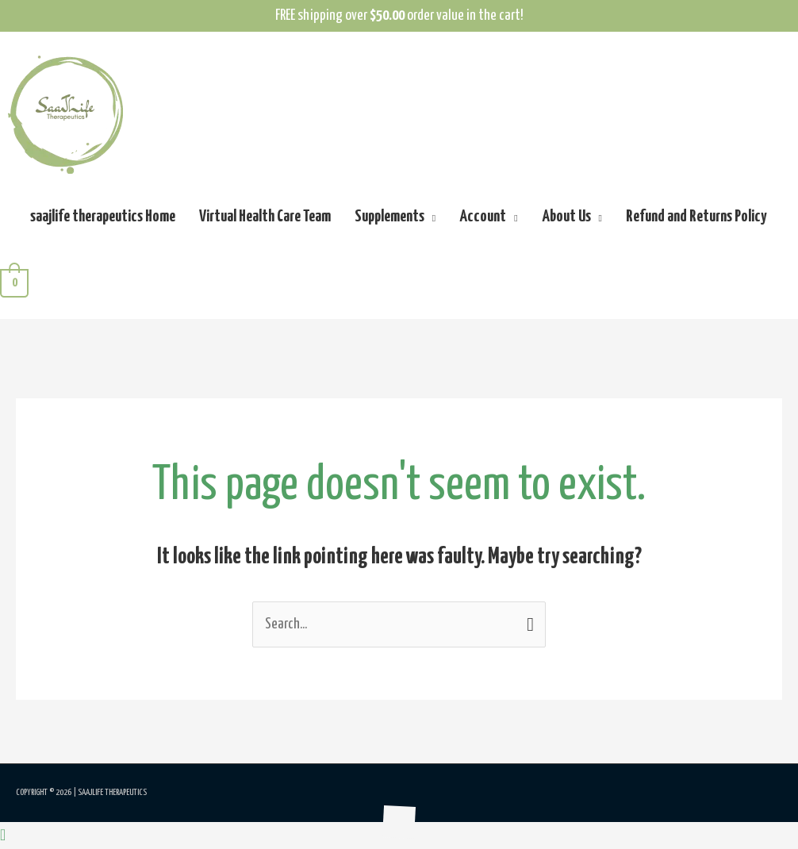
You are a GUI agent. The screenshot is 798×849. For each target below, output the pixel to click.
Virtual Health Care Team (265, 217)
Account (482, 217)
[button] (3, 835)
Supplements (389, 217)
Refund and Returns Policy (696, 217)
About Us (566, 217)
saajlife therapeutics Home (102, 217)
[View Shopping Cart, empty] (14, 282)
